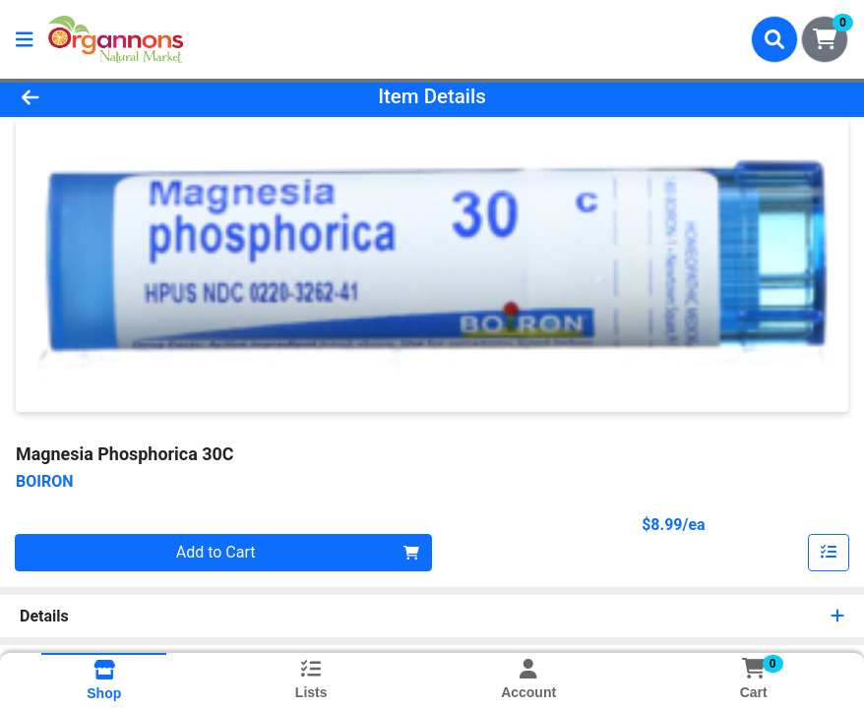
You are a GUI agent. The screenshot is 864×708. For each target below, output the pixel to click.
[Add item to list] (828, 552)
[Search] (774, 39)
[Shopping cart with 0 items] (824, 39)
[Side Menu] (24, 39)
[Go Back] (120, 96)
